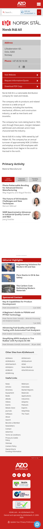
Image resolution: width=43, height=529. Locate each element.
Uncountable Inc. (13, 308)
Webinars (25, 384)
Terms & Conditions (13, 435)
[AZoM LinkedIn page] (14, 475)
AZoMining (10, 373)
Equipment (10, 393)
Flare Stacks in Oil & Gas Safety (27, 276)
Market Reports (27, 390)
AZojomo (25, 402)
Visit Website (10, 74)
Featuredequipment (21, 179)
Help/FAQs (26, 411)
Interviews (25, 387)
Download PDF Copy (13, 86)
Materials (25, 393)
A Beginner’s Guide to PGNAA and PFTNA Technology (19, 313)
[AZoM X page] (24, 475)
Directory (9, 390)
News (8, 384)
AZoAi (24, 364)
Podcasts (25, 405)
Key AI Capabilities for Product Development (17, 302)
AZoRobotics (10, 361)
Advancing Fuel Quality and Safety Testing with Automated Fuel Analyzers (21, 328)
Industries (25, 399)
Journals (9, 411)
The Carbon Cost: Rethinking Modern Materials (25, 288)
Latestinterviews (8, 179)
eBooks (8, 399)
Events (8, 405)
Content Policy (11, 446)
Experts (24, 408)
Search (8, 420)
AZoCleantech (11, 364)
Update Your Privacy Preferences (21, 522)
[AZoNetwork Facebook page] (19, 475)
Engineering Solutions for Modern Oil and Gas (28, 265)
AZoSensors (26, 358)
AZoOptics (9, 367)
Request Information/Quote (17, 80)
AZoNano (9, 358)
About (8, 417)
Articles (8, 387)
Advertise (9, 432)
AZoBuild (9, 370)
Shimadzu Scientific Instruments (18, 344)
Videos (8, 402)
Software (9, 414)
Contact (8, 429)
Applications (26, 396)
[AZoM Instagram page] (29, 475)
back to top (35, 458)
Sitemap (9, 443)
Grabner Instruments (14, 334)
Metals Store (10, 408)
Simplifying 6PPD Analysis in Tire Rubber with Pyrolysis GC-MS (18, 339)
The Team (25, 414)
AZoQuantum (27, 361)
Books (8, 396)
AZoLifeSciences (28, 370)
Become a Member (13, 423)
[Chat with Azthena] (37, 524)
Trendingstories (35, 179)
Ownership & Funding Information (13, 450)
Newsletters (10, 426)
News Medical (27, 367)
